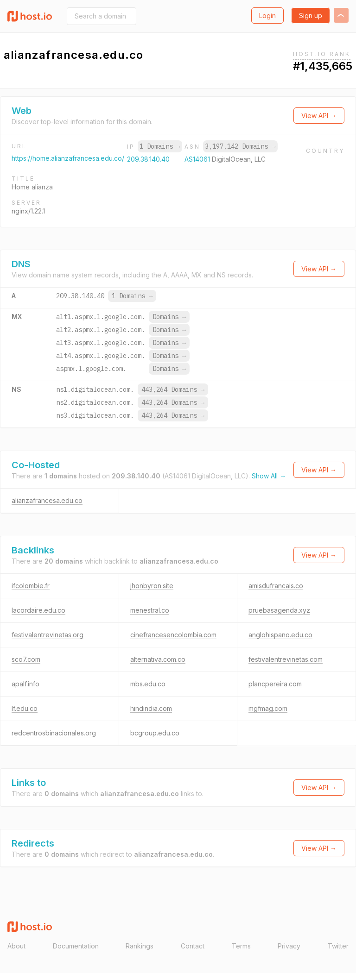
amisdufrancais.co (275, 586)
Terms (241, 946)
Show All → (269, 476)
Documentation (76, 946)
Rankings (139, 946)
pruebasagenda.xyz (279, 610)
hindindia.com (151, 708)
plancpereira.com (275, 684)
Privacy (289, 946)
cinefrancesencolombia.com (173, 635)
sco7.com (26, 659)
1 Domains (160, 146)
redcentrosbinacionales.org (54, 733)
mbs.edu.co (147, 684)
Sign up (310, 15)
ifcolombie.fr (31, 586)
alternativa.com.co (157, 659)
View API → (319, 115)
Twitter (338, 946)
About (16, 946)
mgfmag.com (267, 708)
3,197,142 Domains (240, 146)
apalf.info (25, 684)
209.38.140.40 (148, 159)
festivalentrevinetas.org (47, 635)
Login (267, 15)
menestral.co (149, 610)
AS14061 (198, 159)
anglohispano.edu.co (280, 635)
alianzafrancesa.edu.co (47, 500)
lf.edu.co (25, 708)
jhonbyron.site (151, 586)
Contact (192, 946)
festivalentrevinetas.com (285, 659)
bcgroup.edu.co (154, 733)
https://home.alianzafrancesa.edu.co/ (68, 158)
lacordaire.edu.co (38, 610)
